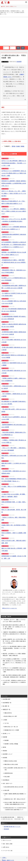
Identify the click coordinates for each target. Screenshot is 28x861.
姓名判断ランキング (7, 754)
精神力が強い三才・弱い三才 (11, 726)
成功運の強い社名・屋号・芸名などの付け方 (14, 799)
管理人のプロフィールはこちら (9, 608)
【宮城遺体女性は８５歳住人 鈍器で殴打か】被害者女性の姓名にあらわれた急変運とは (13, 262)
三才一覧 (6, 723)
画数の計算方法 (8, 713)
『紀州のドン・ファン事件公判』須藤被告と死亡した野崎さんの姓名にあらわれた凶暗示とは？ (13, 211)
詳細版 (18, 146)
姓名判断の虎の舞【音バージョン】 (12, 826)
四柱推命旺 (6, 829)
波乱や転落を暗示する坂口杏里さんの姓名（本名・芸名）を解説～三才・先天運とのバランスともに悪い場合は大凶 (14, 626)
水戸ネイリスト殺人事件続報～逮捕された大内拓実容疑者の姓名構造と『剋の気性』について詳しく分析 (13, 163)
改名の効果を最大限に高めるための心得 (13, 786)
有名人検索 (7, 776)
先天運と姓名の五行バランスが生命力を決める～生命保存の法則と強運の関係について (15, 808)
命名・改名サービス (7, 783)
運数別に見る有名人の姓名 (10, 761)
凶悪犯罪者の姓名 (8, 773)
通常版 (13, 146)
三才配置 (5, 719)
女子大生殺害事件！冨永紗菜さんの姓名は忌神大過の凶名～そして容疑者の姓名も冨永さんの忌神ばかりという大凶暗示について (13, 245)
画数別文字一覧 (6, 709)
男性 (18, 47)
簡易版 (22, 146)
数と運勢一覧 (6, 706)
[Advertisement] (14, 31)
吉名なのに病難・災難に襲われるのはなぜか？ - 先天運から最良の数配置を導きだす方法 (15, 803)
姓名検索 (5, 757)
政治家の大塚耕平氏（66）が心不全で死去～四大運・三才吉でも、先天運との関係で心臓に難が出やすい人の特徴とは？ (14, 641)
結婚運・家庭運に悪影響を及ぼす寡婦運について (15, 794)
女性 (23, 47)
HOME (8, 817)
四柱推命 (5, 750)
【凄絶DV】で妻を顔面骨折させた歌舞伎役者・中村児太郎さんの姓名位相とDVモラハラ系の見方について (14, 633)
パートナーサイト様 (7, 850)
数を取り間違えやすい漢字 (10, 716)
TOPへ (4, 857)
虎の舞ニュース (6, 733)
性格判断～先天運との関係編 (11, 743)
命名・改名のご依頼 (7, 843)
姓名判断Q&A (6, 780)
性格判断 (5, 737)
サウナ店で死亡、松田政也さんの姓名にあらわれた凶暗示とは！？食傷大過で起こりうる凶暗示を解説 (14, 682)
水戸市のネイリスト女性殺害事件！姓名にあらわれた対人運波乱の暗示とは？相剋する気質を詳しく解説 (13, 173)
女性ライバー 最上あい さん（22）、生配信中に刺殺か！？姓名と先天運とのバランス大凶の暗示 (13, 193)
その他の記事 (6, 790)
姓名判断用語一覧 (7, 702)
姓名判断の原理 (6, 699)
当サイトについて (7, 840)
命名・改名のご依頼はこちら (9, 6)
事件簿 (4, 747)
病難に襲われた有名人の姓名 (11, 764)
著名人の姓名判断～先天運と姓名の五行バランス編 (15, 768)
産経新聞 (19, 61)
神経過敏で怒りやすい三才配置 (11, 730)
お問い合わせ (6, 847)
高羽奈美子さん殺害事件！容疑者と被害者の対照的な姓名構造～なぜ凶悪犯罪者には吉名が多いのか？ (13, 183)
